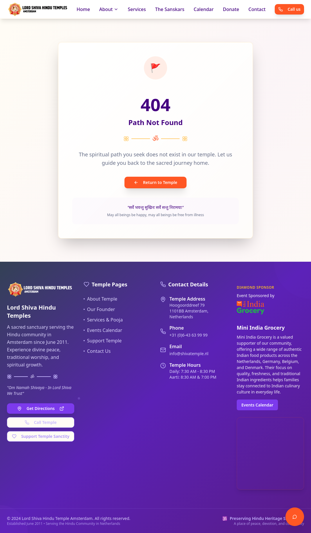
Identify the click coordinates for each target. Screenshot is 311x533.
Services (137, 9)
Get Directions (40, 408)
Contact (256, 9)
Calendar (204, 9)
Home (83, 9)
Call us (289, 9)
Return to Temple (155, 182)
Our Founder (99, 309)
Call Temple (41, 422)
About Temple (100, 299)
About (108, 9)
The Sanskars (170, 9)
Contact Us (97, 351)
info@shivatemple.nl (188, 353)
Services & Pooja (103, 320)
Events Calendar (103, 330)
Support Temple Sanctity (40, 436)
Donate (231, 9)
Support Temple (103, 340)
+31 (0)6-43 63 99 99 (188, 335)
